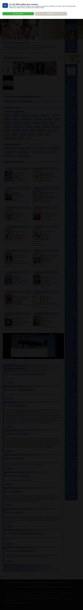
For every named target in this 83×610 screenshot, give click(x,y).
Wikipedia (29, 596)
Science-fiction (9, 138)
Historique (55, 127)
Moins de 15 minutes (10, 148)
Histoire (45, 127)
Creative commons (21, 594)
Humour (7, 131)
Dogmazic (31, 594)
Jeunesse (16, 131)
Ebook (36, 594)
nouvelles (38, 168)
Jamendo (62, 594)
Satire (48, 134)
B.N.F (12, 594)
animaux (37, 207)
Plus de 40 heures (24, 156)
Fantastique (18, 127)
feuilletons (11, 250)
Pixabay (43, 596)
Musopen (12, 596)
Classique (8, 111)
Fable (52, 123)
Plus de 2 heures (9, 152)
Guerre (37, 127)
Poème (6, 134)
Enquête (16, 123)
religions (10, 207)
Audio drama (45, 115)
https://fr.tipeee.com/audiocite (35, 53)
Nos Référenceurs (51, 596)
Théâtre (20, 138)
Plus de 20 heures (10, 156)
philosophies (39, 272)
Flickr (41, 594)
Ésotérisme (36, 123)
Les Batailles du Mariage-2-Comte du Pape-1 (30, 533)
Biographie (56, 115)
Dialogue (38, 119)
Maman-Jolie (19, 512)
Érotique (26, 123)
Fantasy (28, 127)
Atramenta (61, 592)
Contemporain (19, 111)
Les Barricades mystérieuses (26, 390)
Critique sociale (26, 119)
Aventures (34, 115)
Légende (25, 131)
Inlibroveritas (54, 594)
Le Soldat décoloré (23, 476)
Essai (45, 123)
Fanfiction (8, 127)
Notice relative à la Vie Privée (33, 592)
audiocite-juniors (13, 227)
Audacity (69, 592)
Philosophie (52, 131)
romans (9, 168)
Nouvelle (41, 131)
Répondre (9, 383)
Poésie (14, 134)
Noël (33, 131)
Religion (31, 134)
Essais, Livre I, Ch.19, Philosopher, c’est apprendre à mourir (28, 374)
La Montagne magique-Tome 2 (26, 551)
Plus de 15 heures (51, 152)
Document (48, 119)
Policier (22, 134)
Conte (15, 119)
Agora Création (10, 601)
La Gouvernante (24, 434)
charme (37, 188)
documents (10, 292)
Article (24, 115)
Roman (40, 134)
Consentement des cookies (13, 592)
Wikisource (36, 596)
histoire (9, 313)
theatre (37, 292)
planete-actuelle (41, 313)
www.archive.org (19, 599)
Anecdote (15, 115)
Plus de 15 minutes (25, 148)
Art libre (54, 592)
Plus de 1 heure (54, 148)
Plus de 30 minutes (40, 148)
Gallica (46, 594)
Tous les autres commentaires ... (15, 569)
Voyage (29, 138)
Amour (7, 115)
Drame (57, 119)
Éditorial (7, 123)
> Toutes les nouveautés (71, 45)
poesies (9, 188)
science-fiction (12, 272)
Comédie (7, 119)
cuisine (37, 227)
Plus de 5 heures (23, 152)
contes (37, 250)
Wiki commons (20, 596)
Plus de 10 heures (37, 152)
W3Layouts (64, 599)
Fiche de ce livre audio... (11, 183)
